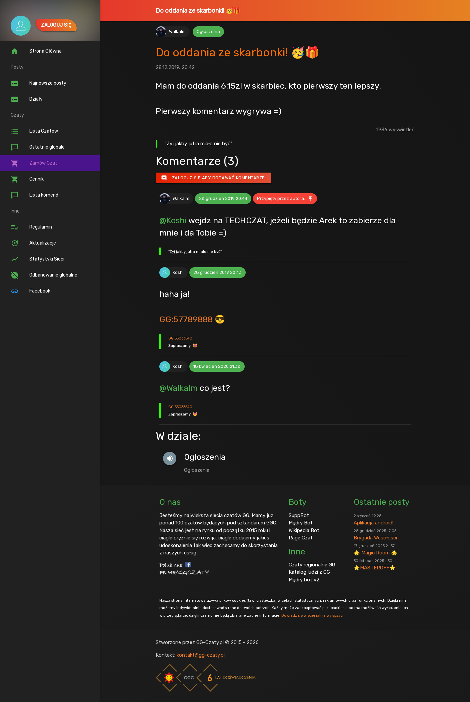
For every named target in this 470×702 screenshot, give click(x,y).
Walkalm (177, 31)
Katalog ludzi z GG (309, 572)
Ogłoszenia (208, 31)
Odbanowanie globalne (44, 275)
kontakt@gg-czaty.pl (201, 655)
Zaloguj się (56, 25)
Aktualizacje (33, 243)
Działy (27, 99)
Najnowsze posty (38, 83)
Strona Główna (36, 51)
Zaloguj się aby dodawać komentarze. (213, 178)
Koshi (178, 272)
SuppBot (299, 515)
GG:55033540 (180, 338)
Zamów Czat (34, 163)
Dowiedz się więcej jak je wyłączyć (312, 615)
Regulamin (31, 227)
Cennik (27, 179)
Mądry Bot (301, 523)
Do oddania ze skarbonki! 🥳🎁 (198, 10)
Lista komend (34, 195)
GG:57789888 (186, 319)
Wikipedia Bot (304, 530)
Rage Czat (301, 538)
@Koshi (173, 220)
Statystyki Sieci (37, 259)
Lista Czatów (34, 131)
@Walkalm (178, 388)
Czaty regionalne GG (312, 565)
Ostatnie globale (38, 147)
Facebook (30, 291)
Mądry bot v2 (304, 580)
